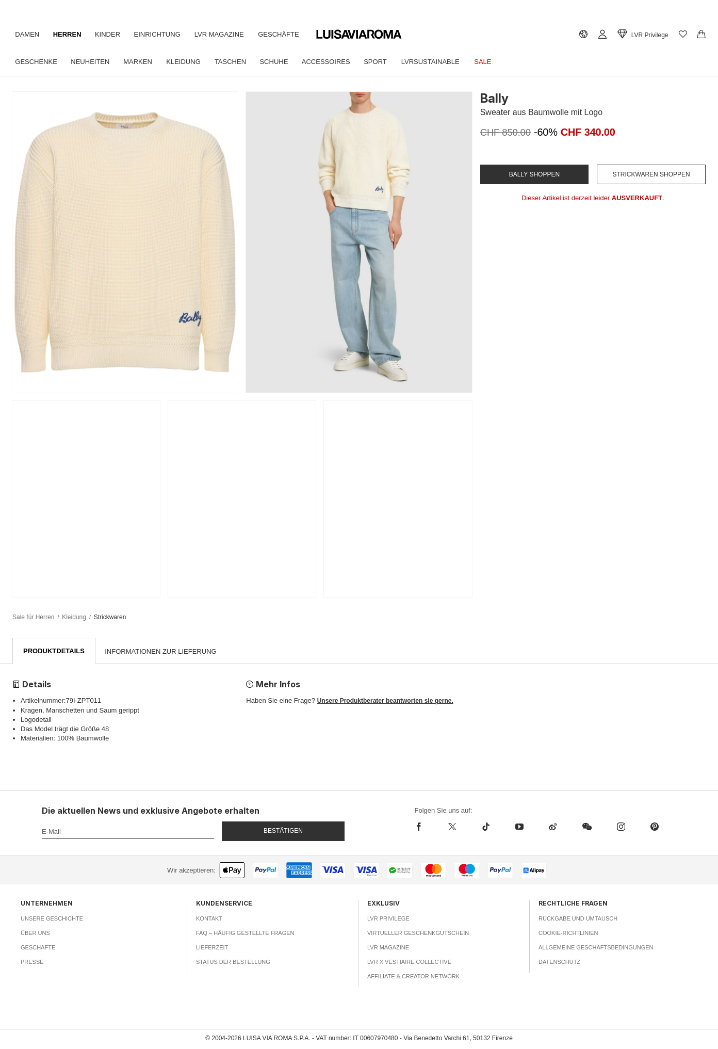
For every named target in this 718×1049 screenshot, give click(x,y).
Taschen (239, 62)
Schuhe (285, 62)
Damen (28, 34)
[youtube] (519, 827)
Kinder (112, 34)
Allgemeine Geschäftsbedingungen (596, 948)
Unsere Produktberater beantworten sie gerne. (385, 701)
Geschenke (37, 62)
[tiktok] (485, 827)
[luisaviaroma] (359, 35)
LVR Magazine (228, 34)
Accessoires (339, 62)
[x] (452, 827)
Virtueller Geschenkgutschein (418, 933)
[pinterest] (654, 827)
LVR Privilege (388, 919)
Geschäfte (289, 34)
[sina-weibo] (552, 827)
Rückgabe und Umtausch (577, 919)
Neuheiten (93, 62)
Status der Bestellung (233, 962)
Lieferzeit (212, 948)
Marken (142, 62)
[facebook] (425, 827)
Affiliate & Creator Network (413, 977)
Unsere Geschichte (52, 919)
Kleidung (190, 62)
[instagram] (621, 827)
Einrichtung (164, 34)
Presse (32, 962)
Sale (502, 62)
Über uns (35, 933)
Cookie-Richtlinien (568, 933)
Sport (390, 62)
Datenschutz (559, 962)
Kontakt (209, 919)
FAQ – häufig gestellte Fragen (245, 933)
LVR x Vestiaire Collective (409, 962)
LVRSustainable (447, 62)
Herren (70, 34)
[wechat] (586, 827)
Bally (494, 98)
